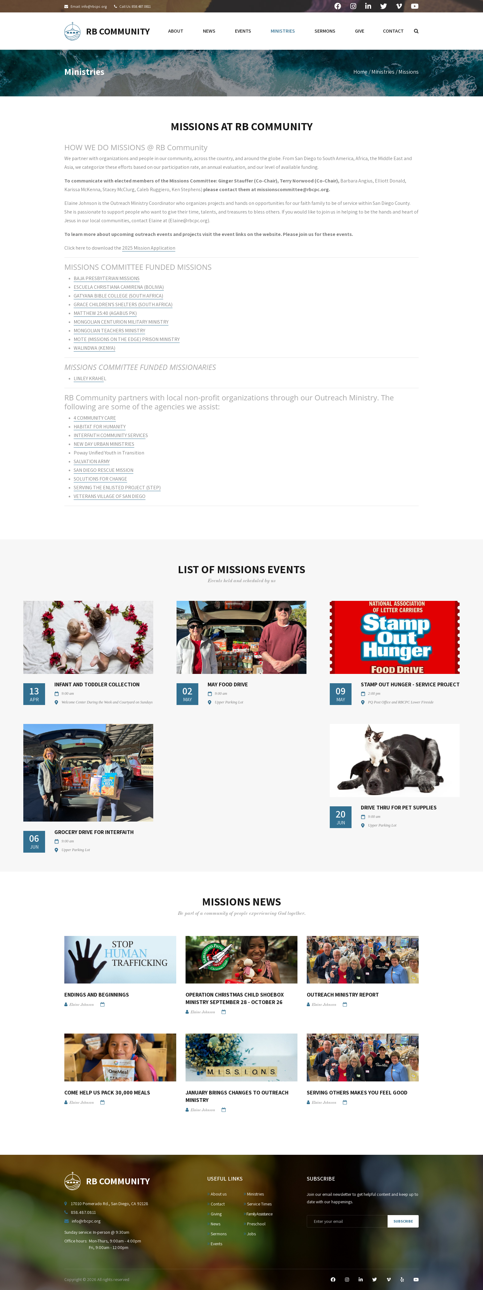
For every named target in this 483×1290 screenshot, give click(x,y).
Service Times (258, 1204)
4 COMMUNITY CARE (95, 418)
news (209, 31)
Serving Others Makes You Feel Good (357, 1092)
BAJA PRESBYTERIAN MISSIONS (107, 278)
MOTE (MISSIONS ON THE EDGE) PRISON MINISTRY (127, 339)
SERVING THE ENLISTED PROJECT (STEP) (117, 487)
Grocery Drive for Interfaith (94, 832)
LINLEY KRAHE (89, 378)
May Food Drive (228, 684)
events (243, 31)
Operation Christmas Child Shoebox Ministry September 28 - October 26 (235, 998)
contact (393, 31)
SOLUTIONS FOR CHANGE (100, 479)
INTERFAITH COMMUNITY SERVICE (109, 435)
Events (214, 1243)
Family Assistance (258, 1214)
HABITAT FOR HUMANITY (100, 426)
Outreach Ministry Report (343, 994)
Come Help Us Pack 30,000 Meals (107, 1092)
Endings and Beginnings (96, 994)
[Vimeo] (389, 1280)
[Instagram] (347, 1280)
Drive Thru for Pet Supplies (399, 807)
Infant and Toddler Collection (97, 684)
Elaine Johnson (81, 1005)
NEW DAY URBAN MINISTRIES (104, 444)
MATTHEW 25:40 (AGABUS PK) (105, 313)
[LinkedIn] (361, 1280)
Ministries (382, 71)
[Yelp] (402, 1280)
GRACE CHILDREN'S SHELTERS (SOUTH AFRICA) (123, 304)
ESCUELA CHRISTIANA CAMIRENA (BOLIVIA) (119, 287)
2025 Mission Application (148, 248)
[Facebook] (333, 1280)
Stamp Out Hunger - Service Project (410, 684)
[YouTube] (416, 1280)
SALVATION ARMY (92, 461)
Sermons (217, 1234)
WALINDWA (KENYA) (94, 348)
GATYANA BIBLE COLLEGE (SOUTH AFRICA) (118, 296)
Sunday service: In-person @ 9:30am (96, 1232)
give (359, 31)
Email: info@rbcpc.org (89, 6)
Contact (216, 1204)
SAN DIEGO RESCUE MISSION (103, 470)
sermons (325, 31)
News (213, 1224)
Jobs (250, 1234)
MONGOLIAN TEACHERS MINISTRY (109, 330)
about (175, 31)
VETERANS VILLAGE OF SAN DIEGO (109, 496)
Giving (214, 1214)
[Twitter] (374, 1280)
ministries (283, 31)
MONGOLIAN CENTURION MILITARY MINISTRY (121, 322)
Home (360, 71)
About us (217, 1194)
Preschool (254, 1224)
